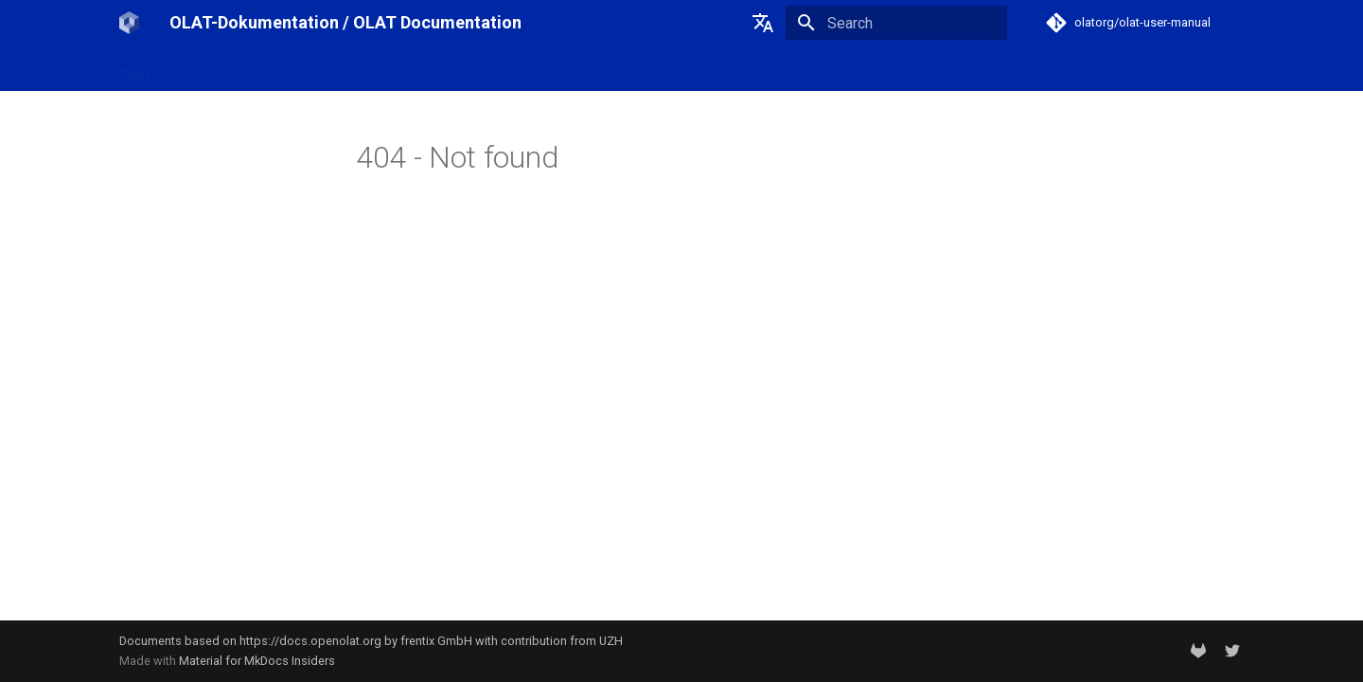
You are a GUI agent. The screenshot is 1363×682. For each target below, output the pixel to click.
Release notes (378, 69)
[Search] (896, 23)
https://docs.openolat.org (310, 641)
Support (468, 69)
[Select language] (763, 23)
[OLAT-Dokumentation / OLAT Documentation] (129, 23)
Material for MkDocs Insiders (257, 661)
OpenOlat (285, 69)
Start (134, 69)
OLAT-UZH (203, 69)
